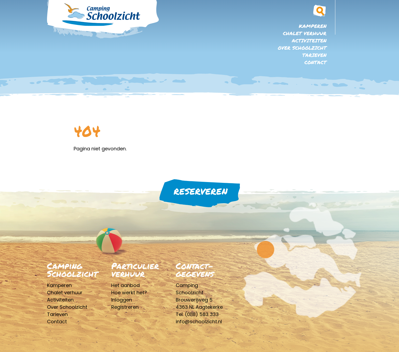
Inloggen (121, 299)
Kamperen (312, 26)
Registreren (125, 307)
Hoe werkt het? (129, 292)
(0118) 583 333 (202, 314)
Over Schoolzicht (302, 47)
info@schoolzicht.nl (199, 321)
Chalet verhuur (304, 33)
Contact (315, 62)
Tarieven (314, 55)
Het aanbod (125, 285)
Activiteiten (309, 40)
